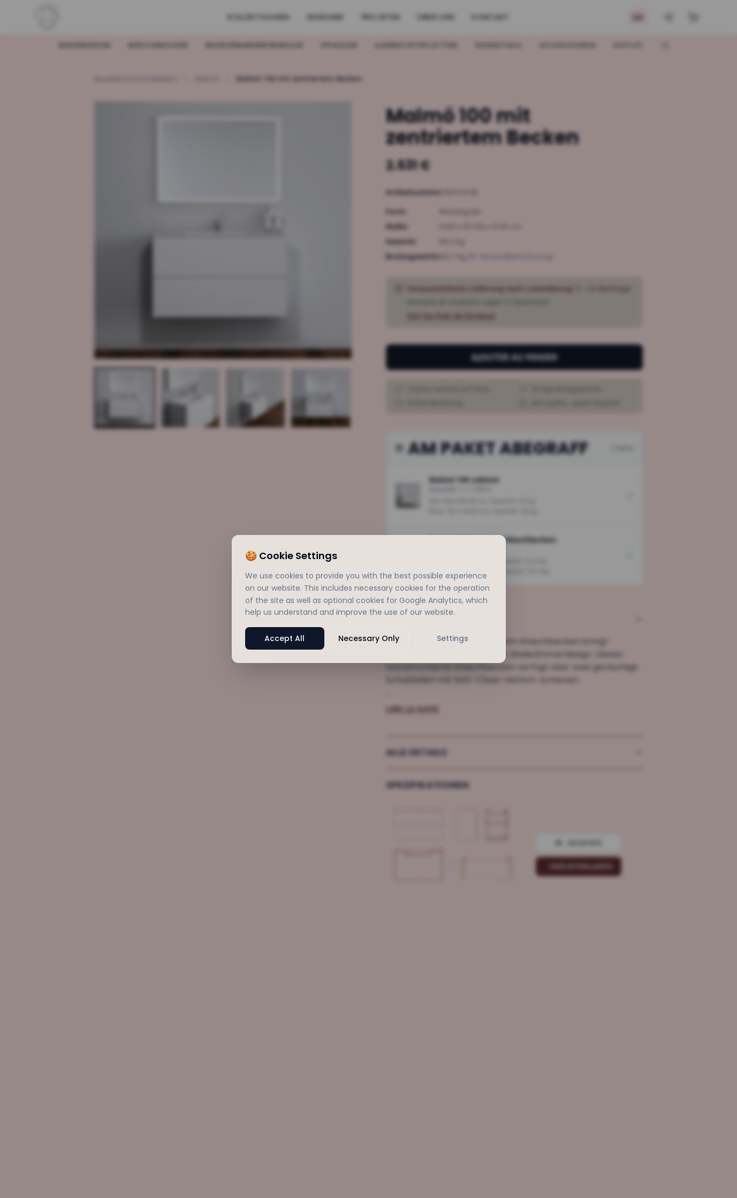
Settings (452, 638)
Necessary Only (368, 638)
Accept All (284, 638)
